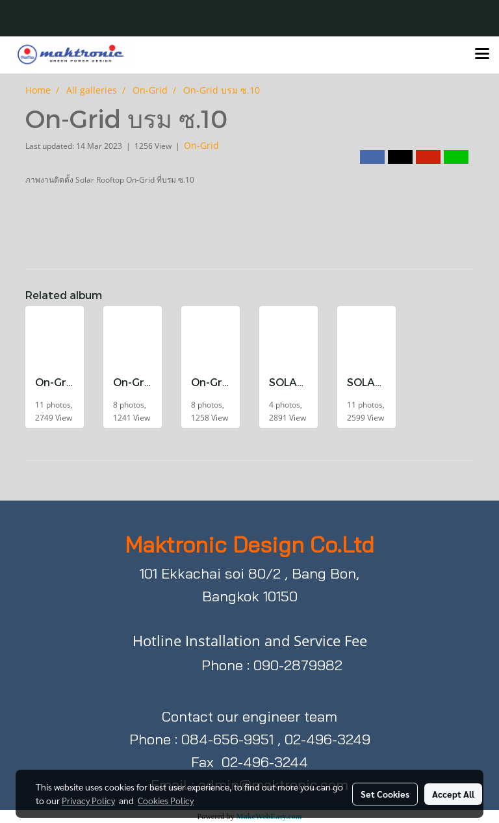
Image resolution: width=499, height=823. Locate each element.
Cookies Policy (166, 800)
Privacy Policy (88, 800)
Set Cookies (385, 794)
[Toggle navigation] (482, 54)
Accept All (453, 794)
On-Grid (201, 145)
